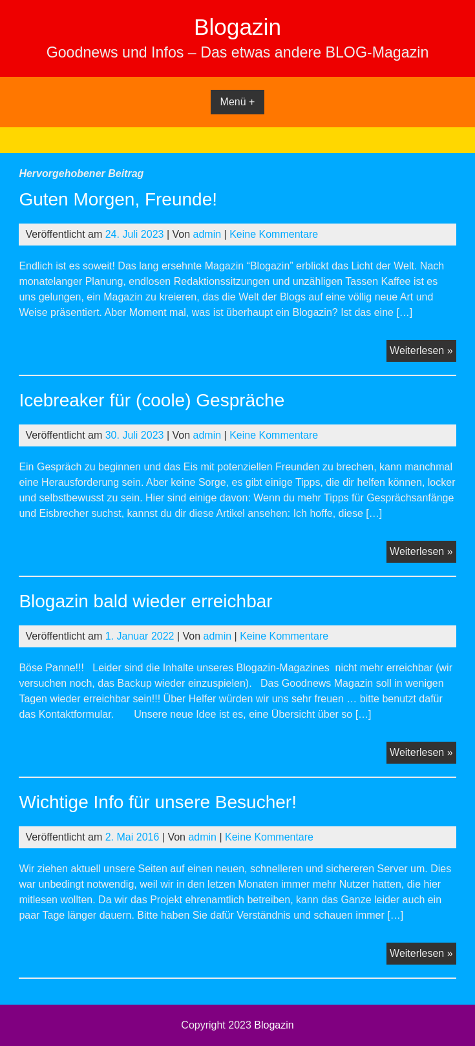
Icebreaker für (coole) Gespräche (151, 400)
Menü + (237, 101)
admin (207, 234)
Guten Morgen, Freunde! (118, 199)
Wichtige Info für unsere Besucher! (158, 802)
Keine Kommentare (273, 234)
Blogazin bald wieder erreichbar (145, 601)
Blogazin (237, 26)
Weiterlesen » (423, 352)
